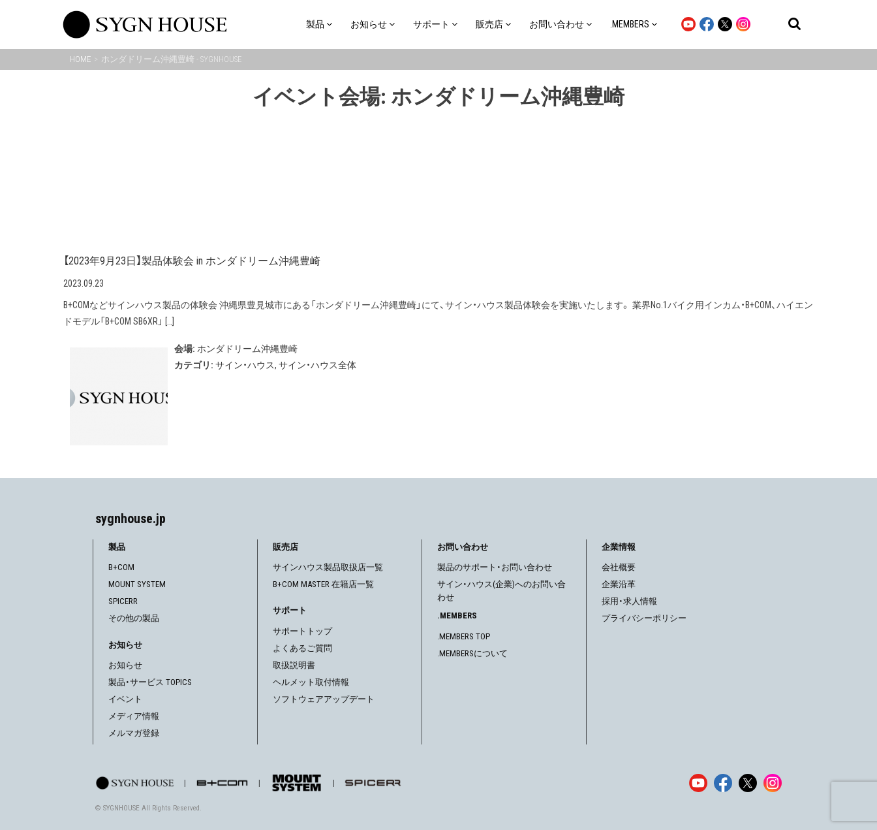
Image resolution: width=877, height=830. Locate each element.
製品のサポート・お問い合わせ (494, 567)
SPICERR (123, 601)
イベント (125, 699)
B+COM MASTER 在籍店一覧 (323, 584)
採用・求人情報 (629, 601)
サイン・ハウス (245, 365)
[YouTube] (698, 783)
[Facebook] (723, 783)
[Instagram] (772, 783)
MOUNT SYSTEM (137, 584)
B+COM (121, 567)
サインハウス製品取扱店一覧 (328, 567)
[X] (748, 783)
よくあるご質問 (302, 648)
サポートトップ (302, 631)
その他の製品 (133, 618)
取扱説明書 (294, 665)
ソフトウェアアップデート (324, 699)
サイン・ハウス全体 (317, 365)
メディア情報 (133, 716)
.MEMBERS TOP (463, 636)
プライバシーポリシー (644, 618)
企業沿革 (619, 584)
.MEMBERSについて (472, 653)
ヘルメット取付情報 (311, 682)
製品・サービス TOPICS (150, 682)
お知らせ (125, 665)
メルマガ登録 (133, 733)
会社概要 (619, 567)
